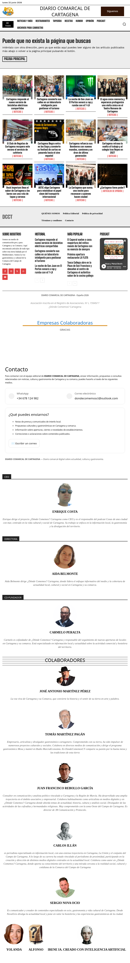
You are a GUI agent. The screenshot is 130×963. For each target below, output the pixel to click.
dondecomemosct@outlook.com (96, 398)
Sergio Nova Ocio (65, 902)
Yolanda (14, 949)
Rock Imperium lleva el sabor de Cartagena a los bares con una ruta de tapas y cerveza (17, 192)
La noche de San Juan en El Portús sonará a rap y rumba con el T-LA (81, 101)
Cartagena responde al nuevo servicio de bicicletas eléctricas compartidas (17, 103)
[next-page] (42, 280)
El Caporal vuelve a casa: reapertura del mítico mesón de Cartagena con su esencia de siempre (79, 244)
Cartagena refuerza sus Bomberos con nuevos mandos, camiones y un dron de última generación (80, 149)
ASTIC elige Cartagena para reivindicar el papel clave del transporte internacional (49, 192)
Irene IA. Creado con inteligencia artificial (87, 949)
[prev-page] (37, 280)
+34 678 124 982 (27, 398)
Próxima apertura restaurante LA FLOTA (77, 255)
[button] (124, 24)
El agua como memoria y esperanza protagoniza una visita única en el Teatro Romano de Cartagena (112, 105)
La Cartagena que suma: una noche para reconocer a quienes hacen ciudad (81, 192)
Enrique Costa (65, 511)
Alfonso (36, 949)
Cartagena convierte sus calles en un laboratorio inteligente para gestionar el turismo (49, 103)
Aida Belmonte (65, 573)
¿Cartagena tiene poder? (112, 187)
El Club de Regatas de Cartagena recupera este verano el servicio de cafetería (17, 147)
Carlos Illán (65, 845)
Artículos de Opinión (112, 191)
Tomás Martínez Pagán (65, 734)
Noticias (17, 111)
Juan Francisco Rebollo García (65, 787)
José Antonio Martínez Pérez (65, 690)
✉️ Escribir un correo (24, 443)
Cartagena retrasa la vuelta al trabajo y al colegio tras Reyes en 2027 (112, 147)
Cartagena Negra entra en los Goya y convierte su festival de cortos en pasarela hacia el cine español (49, 149)
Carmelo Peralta (65, 632)
